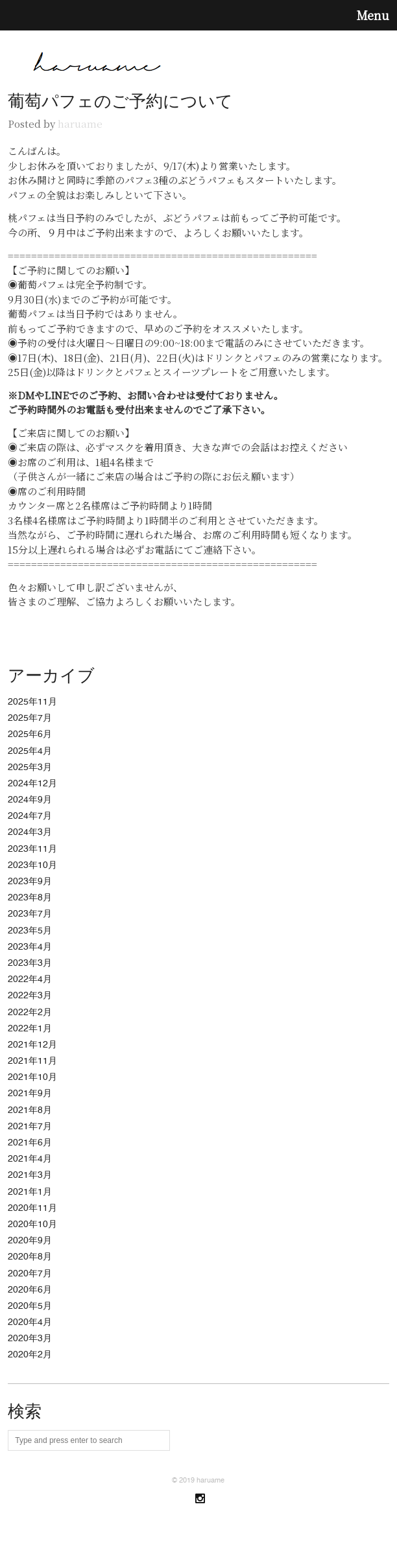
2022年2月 (30, 1012)
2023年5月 (30, 930)
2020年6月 (30, 1290)
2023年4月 (30, 947)
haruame (80, 123)
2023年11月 (32, 849)
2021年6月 (30, 1142)
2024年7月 (30, 816)
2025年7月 (30, 718)
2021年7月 (30, 1126)
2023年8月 (30, 897)
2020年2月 (30, 1354)
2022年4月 (30, 979)
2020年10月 (32, 1224)
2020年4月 (30, 1322)
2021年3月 (30, 1175)
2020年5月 (30, 1306)
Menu (373, 15)
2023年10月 (32, 865)
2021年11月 (32, 1061)
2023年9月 (30, 881)
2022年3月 (30, 995)
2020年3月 (30, 1338)
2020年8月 (30, 1256)
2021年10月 (32, 1077)
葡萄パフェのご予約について (120, 101)
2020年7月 (30, 1273)
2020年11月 (32, 1208)
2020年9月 (30, 1240)
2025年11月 (32, 702)
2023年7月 (30, 914)
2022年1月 (30, 1028)
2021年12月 (32, 1045)
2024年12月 (32, 783)
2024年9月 (30, 799)
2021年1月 (30, 1192)
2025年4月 (30, 751)
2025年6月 (30, 734)
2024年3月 (30, 832)
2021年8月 (30, 1110)
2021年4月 (30, 1159)
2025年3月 (30, 767)
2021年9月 (30, 1093)
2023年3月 (30, 963)
